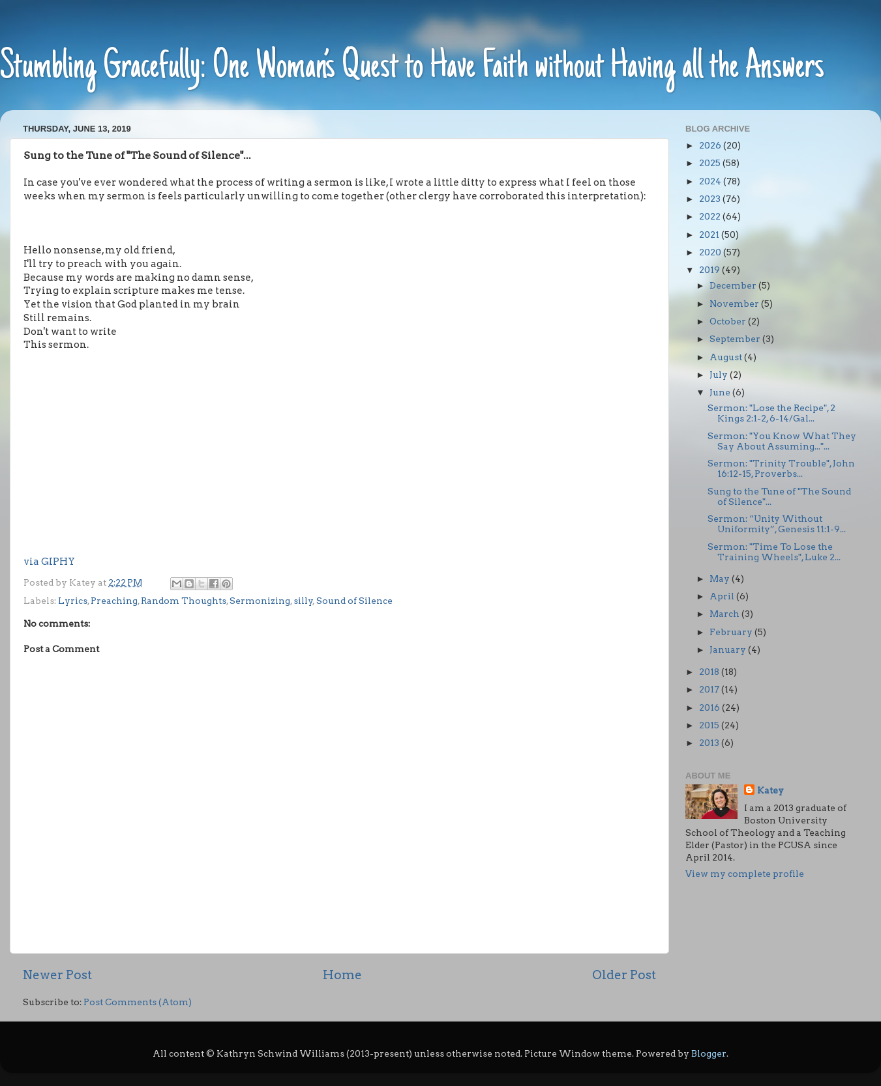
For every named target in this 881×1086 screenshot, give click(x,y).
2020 (711, 252)
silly (303, 600)
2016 (710, 707)
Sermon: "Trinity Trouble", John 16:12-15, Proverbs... (781, 468)
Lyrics (72, 600)
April (722, 596)
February (731, 632)
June (720, 392)
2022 (711, 216)
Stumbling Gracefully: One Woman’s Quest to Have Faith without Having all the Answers (412, 68)
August (726, 357)
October (728, 321)
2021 (710, 234)
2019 (710, 269)
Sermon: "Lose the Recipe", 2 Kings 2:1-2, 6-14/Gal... (771, 413)
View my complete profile (744, 873)
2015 (710, 725)
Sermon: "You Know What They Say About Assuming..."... (782, 441)
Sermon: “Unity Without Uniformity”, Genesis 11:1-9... (777, 523)
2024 (711, 181)
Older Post (624, 974)
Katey (770, 790)
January (728, 649)
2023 (711, 198)
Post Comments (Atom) (137, 1002)
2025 (711, 163)
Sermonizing (260, 600)
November (735, 303)
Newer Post (57, 974)
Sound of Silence (354, 600)
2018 (710, 671)
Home (342, 974)
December (733, 285)
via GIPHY (49, 561)
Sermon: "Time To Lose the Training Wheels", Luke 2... (774, 551)
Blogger (708, 1053)
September (735, 339)
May (720, 578)
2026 (711, 145)
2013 (710, 742)
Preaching (114, 600)
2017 (710, 689)
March (725, 613)
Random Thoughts (183, 600)
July (719, 374)
